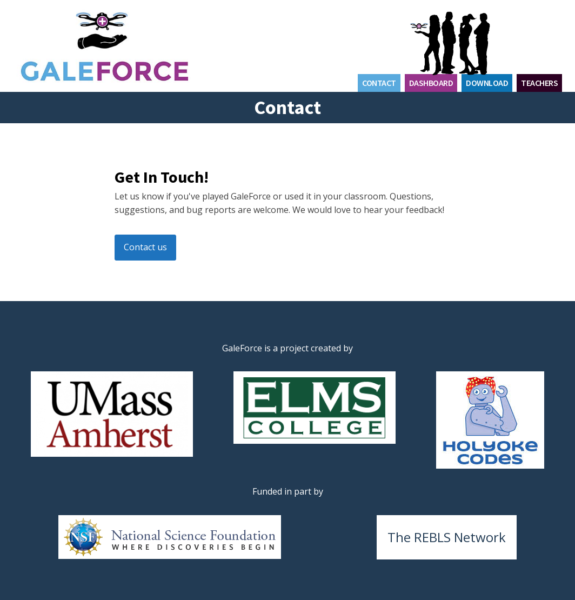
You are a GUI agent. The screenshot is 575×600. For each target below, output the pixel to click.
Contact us (145, 247)
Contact (379, 82)
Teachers (539, 82)
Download (487, 82)
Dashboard (431, 82)
